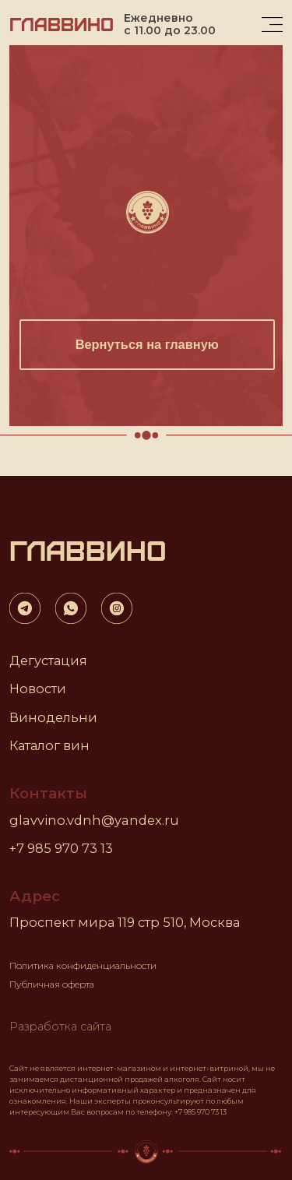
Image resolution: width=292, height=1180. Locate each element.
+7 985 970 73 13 (61, 848)
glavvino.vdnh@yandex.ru (94, 820)
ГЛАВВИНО (61, 23)
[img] (272, 24)
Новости (37, 688)
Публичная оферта (51, 984)
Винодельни (53, 717)
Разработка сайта (60, 1027)
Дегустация (48, 660)
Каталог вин (49, 745)
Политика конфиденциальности (83, 965)
